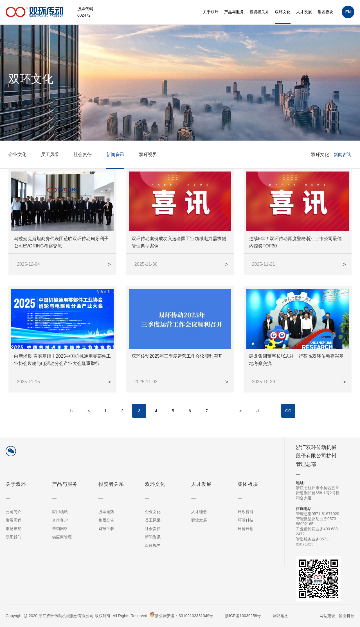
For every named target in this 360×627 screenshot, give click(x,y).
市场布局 (13, 528)
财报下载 (106, 528)
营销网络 (60, 528)
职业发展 (199, 520)
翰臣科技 (346, 616)
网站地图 (281, 616)
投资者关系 (259, 12)
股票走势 (106, 511)
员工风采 (50, 163)
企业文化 (17, 163)
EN (348, 12)
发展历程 (13, 520)
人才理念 (199, 511)
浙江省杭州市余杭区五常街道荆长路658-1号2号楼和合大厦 (318, 490)
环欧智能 (245, 511)
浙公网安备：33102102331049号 (181, 615)
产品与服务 (234, 12)
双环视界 (148, 163)
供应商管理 (62, 537)
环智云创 (245, 528)
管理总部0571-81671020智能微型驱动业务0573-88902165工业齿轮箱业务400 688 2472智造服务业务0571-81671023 (318, 526)
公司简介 (13, 511)
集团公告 (106, 520)
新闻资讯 (115, 163)
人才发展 (304, 12)
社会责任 (83, 163)
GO (288, 415)
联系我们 (13, 537)
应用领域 (60, 511)
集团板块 (325, 12)
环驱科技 (245, 520)
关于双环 (211, 12)
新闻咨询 (343, 163)
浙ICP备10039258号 (243, 616)
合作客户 (60, 520)
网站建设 (327, 616)
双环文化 (283, 12)
